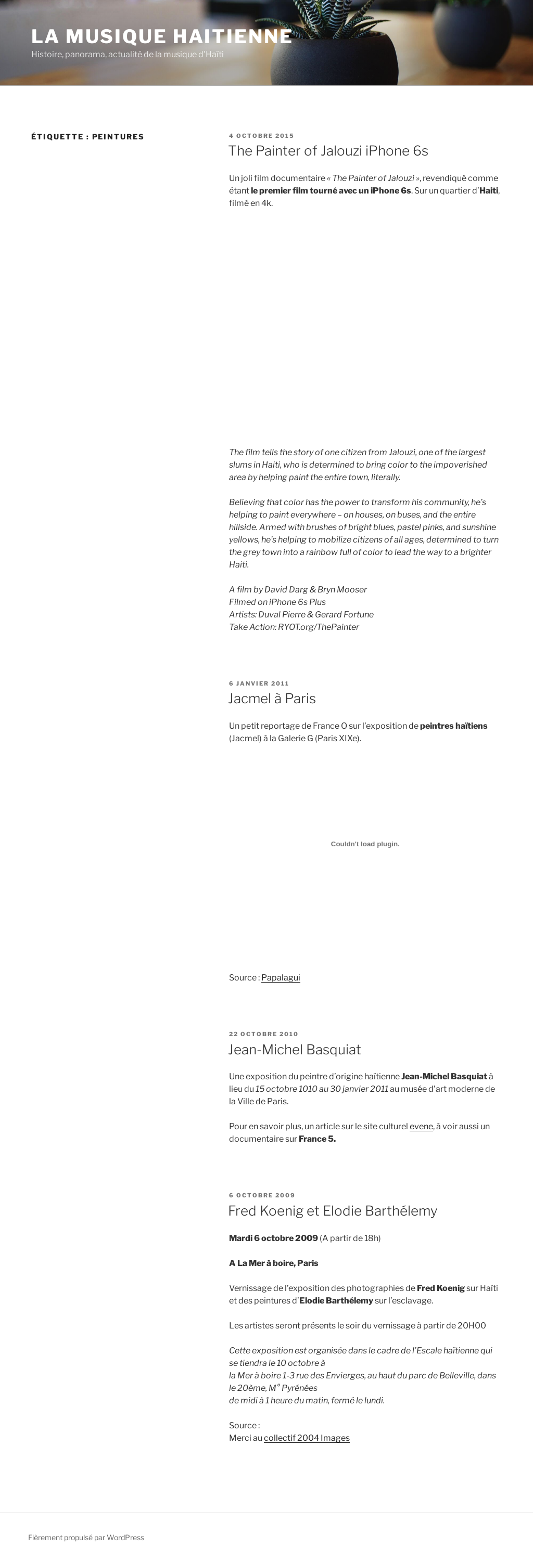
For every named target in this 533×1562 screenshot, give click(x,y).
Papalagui (280, 978)
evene (421, 1126)
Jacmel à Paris (272, 698)
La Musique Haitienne (162, 36)
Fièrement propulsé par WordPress (86, 1537)
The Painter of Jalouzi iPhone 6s (328, 151)
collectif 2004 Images (307, 1438)
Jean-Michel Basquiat (294, 1049)
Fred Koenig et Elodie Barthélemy (333, 1211)
